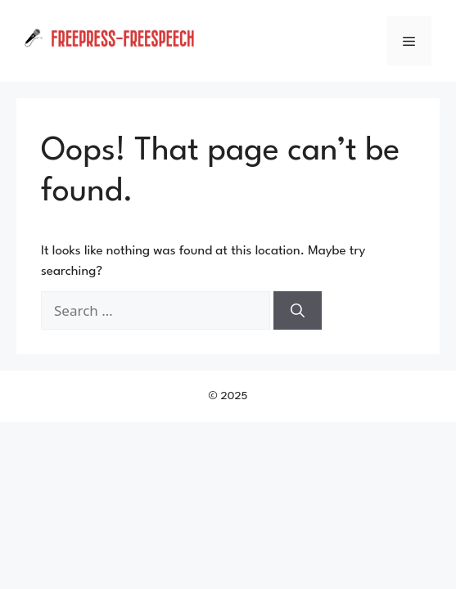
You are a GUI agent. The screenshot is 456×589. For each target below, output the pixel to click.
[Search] (297, 310)
